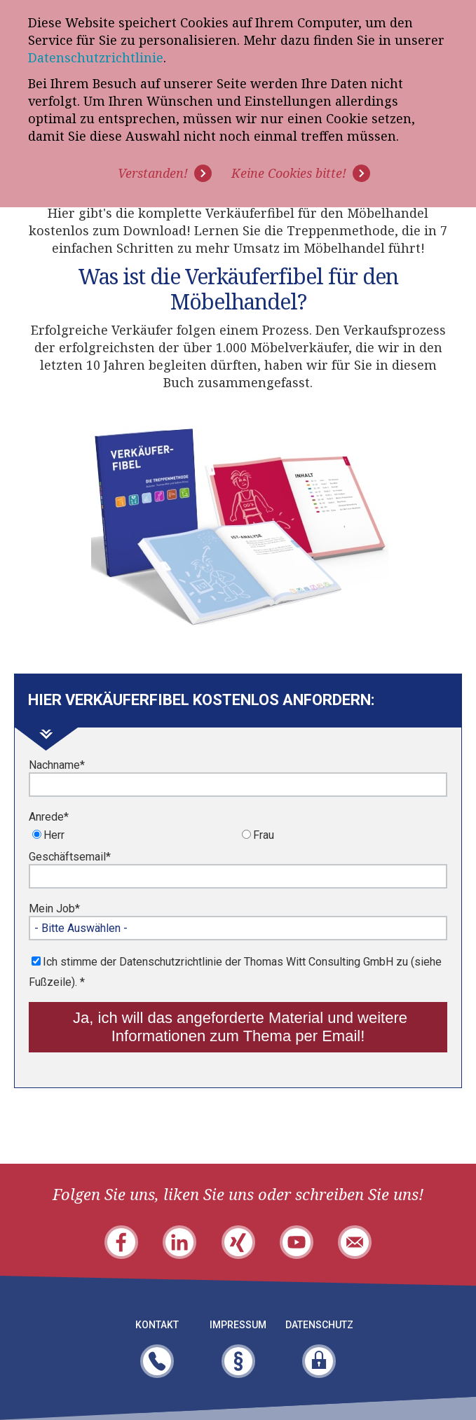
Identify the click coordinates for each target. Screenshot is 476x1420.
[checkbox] (238, 836)
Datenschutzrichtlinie (95, 57)
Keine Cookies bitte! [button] (288, 173)
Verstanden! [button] (153, 173)
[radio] (133, 834)
